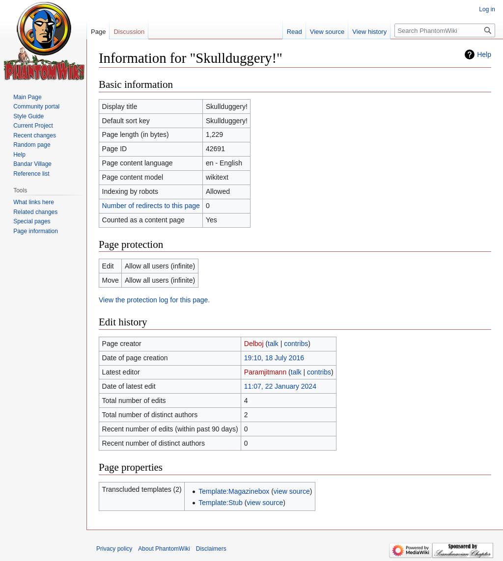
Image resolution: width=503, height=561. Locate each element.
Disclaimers (211, 548)
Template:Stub (220, 503)
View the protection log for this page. (154, 300)
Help (484, 54)
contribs (296, 343)
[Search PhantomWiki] (444, 30)
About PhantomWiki (164, 548)
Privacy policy (114, 548)
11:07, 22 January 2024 (280, 386)
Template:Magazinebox (233, 491)
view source (292, 491)
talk (273, 343)
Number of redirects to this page (151, 206)
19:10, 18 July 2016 (274, 358)
